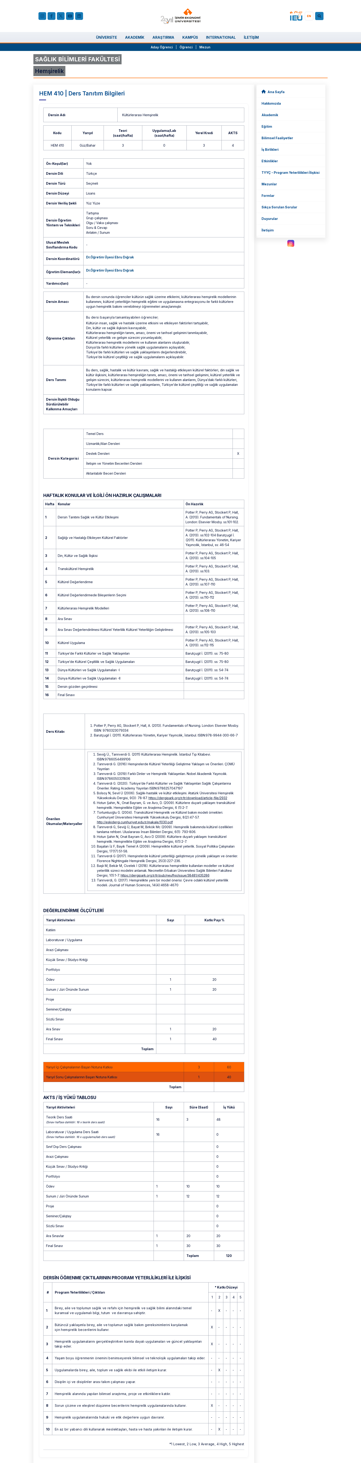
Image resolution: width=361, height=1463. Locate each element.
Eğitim (267, 126)
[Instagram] (42, 16)
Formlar (268, 196)
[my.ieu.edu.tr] (296, 16)
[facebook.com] (51, 16)
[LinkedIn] (79, 16)
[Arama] (320, 16)
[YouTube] (70, 16)
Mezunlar (269, 184)
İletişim (268, 230)
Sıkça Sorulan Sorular (279, 207)
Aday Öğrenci (162, 47)
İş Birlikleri (270, 149)
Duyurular (270, 219)
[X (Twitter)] (60, 16)
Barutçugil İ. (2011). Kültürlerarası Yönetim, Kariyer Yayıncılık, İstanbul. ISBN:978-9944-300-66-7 (166, 735)
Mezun (204, 47)
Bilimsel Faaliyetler (277, 138)
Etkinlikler (270, 161)
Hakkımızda (271, 103)
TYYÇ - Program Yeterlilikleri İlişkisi (291, 172)
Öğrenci (187, 47)
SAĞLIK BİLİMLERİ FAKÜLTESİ (77, 59)
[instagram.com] (290, 243)
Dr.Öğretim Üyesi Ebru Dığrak (110, 257)
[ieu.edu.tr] (180, 16)
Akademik (270, 115)
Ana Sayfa (273, 91)
